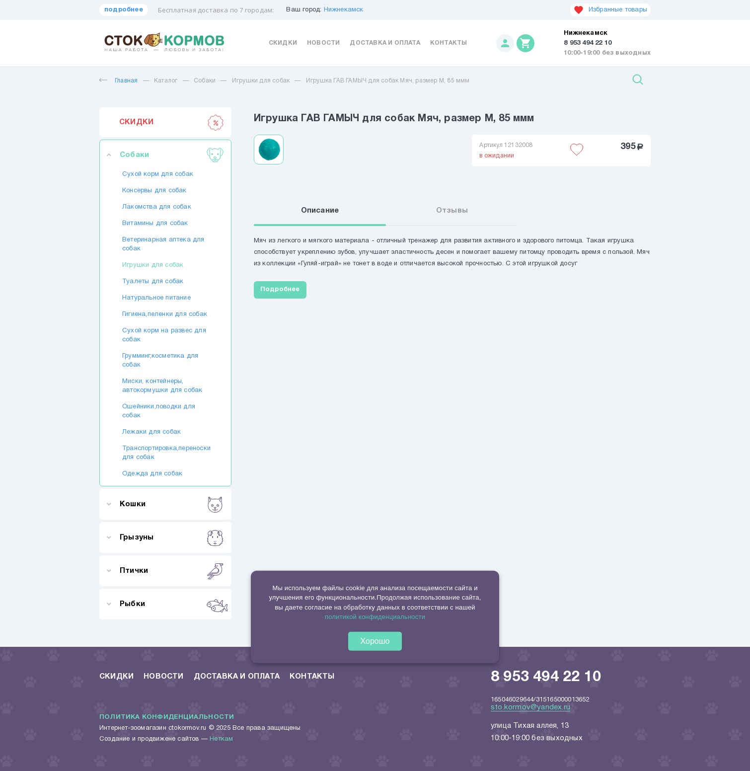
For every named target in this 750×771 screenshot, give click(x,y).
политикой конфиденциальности (375, 616)
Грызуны (172, 537)
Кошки (172, 504)
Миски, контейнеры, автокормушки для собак (162, 386)
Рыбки (172, 604)
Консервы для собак (154, 191)
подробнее (123, 10)
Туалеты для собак (152, 282)
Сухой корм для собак (157, 174)
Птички (172, 570)
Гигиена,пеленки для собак (164, 314)
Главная (118, 80)
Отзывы (452, 210)
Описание (320, 210)
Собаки (205, 80)
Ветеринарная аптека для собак (163, 244)
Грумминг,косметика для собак (160, 360)
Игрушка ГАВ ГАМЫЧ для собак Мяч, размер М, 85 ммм (388, 80)
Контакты (448, 43)
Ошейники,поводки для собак (158, 411)
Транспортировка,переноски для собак (165, 453)
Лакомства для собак (156, 207)
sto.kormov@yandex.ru (530, 707)
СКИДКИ (171, 122)
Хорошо (375, 640)
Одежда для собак (152, 474)
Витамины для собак (155, 224)
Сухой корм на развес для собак (164, 335)
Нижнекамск (344, 10)
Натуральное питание (156, 298)
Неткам (221, 739)
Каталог (165, 80)
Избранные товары (610, 10)
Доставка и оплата (385, 43)
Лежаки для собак (151, 432)
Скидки (283, 43)
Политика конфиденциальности (166, 717)
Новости (323, 43)
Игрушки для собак (261, 80)
